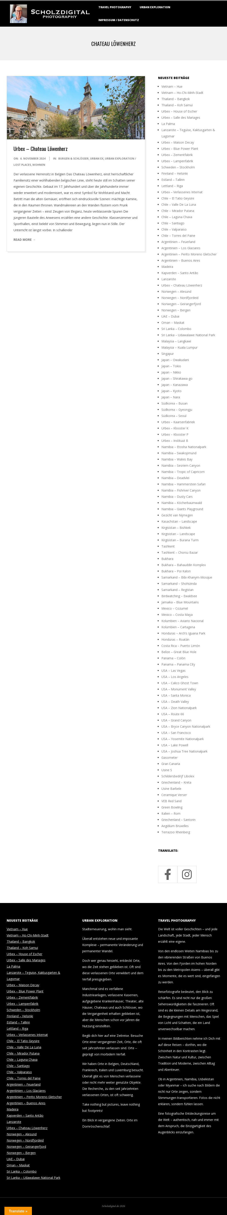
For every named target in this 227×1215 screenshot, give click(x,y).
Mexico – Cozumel (174, 608)
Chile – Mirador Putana (177, 211)
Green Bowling (171, 807)
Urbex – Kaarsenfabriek (178, 422)
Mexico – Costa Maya (177, 614)
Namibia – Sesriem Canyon (180, 465)
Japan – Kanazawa (174, 385)
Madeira (167, 267)
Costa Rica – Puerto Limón (180, 646)
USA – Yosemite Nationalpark (182, 739)
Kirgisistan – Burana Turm (180, 540)
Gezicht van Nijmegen (177, 515)
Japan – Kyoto (171, 391)
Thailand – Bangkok (175, 99)
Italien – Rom (170, 813)
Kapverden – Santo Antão (179, 273)
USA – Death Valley (175, 701)
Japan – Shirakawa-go (176, 378)
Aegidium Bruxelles (175, 826)
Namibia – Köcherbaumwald (181, 503)
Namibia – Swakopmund (178, 453)
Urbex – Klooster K (174, 428)
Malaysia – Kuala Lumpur (179, 347)
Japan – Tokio (171, 366)
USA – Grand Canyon (176, 720)
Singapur (167, 354)
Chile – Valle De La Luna (178, 204)
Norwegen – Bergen (175, 310)
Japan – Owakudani (175, 360)
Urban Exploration (155, 7)
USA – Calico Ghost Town (179, 683)
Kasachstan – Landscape (179, 521)
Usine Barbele (171, 788)
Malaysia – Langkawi (176, 341)
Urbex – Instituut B (174, 441)
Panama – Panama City (178, 664)
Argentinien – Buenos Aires (180, 260)
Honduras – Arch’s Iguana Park (183, 633)
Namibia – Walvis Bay (176, 459)
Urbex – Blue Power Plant (179, 148)
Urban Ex (97, 158)
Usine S (166, 770)
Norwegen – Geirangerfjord (181, 304)
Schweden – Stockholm (178, 167)
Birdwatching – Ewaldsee (179, 596)
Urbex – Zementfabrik (177, 155)
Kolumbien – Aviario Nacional (182, 621)
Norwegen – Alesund (176, 291)
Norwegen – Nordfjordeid (179, 298)
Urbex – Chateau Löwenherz (41, 148)
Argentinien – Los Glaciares (180, 248)
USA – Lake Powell (174, 745)
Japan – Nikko (171, 372)
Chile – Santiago (172, 223)
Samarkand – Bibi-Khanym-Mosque (186, 577)
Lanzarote (168, 279)
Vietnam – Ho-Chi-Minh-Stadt (182, 93)
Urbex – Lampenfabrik (177, 161)
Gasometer (169, 757)
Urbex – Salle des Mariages (180, 117)
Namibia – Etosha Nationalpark (183, 447)
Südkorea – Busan (174, 403)
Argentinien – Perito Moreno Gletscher (189, 254)
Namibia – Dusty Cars (177, 496)
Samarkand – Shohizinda (179, 583)
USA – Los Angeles (174, 677)
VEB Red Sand (171, 801)
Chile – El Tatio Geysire (177, 198)
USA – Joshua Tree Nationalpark (184, 751)
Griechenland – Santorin (178, 820)
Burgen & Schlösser (73, 158)
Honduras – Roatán (175, 639)
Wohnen (38, 165)
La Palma (168, 124)
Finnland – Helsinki (174, 173)
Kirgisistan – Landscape (178, 534)
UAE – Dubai (170, 316)
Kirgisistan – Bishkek (176, 528)
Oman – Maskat (172, 322)
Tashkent (168, 546)
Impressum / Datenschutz (118, 20)
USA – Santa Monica (176, 695)
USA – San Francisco (176, 733)
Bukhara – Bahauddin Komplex (183, 565)
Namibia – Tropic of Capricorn (183, 472)
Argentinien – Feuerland (178, 242)
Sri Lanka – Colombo (176, 329)
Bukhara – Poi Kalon (176, 571)
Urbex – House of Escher (179, 111)
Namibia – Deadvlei (175, 478)
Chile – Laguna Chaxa (176, 217)
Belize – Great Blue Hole (178, 652)
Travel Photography (114, 7)
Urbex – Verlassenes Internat (182, 192)
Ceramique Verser (174, 795)
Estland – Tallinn (173, 180)
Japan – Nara (170, 397)
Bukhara (167, 559)
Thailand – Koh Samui (177, 105)
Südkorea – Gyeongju (176, 409)
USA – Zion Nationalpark (179, 708)
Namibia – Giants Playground (182, 509)
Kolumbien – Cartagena (178, 627)
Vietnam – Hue (171, 86)
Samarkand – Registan (177, 590)
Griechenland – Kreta (176, 782)
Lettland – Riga (172, 186)
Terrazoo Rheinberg (175, 832)
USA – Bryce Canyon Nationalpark (185, 726)
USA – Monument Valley (178, 689)
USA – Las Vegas (173, 670)
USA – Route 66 (172, 714)
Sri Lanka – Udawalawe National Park (188, 335)
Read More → (25, 239)
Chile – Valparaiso (174, 229)
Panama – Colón (173, 658)
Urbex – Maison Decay (177, 142)
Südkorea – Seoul (173, 416)
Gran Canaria (170, 764)
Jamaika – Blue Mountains (180, 602)
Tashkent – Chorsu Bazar (179, 552)
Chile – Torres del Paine (178, 235)
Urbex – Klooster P (174, 434)
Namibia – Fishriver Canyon (181, 490)
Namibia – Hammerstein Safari (183, 484)
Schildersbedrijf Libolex (177, 776)
